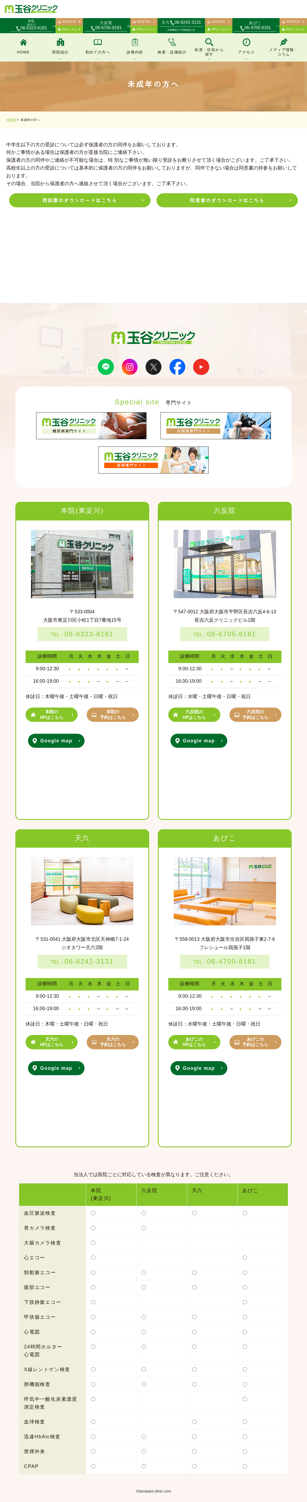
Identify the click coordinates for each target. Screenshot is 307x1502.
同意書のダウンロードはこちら (227, 200)
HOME (11, 120)
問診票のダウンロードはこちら (80, 200)
